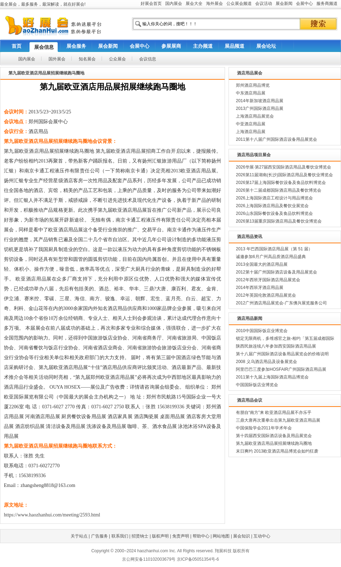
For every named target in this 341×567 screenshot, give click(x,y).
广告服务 (99, 536)
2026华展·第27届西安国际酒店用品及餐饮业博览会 (283, 167)
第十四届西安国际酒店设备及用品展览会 (274, 435)
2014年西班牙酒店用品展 (259, 287)
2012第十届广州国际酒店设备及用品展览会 (276, 272)
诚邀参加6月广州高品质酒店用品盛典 (271, 256)
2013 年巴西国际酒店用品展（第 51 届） (274, 248)
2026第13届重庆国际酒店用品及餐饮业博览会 (279, 221)
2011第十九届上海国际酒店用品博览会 (272, 377)
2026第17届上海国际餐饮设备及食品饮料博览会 (281, 182)
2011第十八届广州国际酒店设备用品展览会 (276, 139)
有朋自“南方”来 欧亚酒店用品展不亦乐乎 (273, 412)
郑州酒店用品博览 (253, 85)
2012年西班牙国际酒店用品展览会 (268, 279)
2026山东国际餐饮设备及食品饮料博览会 (274, 213)
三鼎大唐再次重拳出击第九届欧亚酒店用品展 (278, 420)
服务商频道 (326, 3)
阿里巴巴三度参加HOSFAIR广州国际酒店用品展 (281, 369)
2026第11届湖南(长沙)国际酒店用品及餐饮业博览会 (284, 174)
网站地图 (221, 536)
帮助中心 (201, 536)
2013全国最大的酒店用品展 (262, 264)
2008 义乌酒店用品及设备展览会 (266, 361)
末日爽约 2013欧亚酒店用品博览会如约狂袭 (277, 451)
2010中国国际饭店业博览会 (262, 330)
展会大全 (194, 3)
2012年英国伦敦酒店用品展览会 (266, 295)
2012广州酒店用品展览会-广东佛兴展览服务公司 (281, 303)
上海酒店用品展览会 (255, 116)
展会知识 (241, 536)
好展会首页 (151, 3)
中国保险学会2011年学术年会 (264, 428)
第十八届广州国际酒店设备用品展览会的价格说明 (282, 353)
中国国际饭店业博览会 (257, 384)
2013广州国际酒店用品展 (259, 108)
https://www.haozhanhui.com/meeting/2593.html (52, 514)
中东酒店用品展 (250, 93)
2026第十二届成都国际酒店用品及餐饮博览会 (278, 190)
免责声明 (180, 536)
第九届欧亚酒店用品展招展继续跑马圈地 (274, 443)
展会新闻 (284, 3)
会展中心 (304, 3)
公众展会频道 (239, 3)
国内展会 (173, 3)
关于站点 (79, 536)
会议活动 (263, 3)
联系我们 (119, 536)
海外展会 (214, 3)
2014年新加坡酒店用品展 (259, 100)
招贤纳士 (139, 536)
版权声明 (160, 536)
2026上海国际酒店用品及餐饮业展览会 (272, 205)
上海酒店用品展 (250, 131)
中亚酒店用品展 (250, 123)
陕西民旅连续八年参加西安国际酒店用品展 (276, 346)
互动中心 (261, 536)
